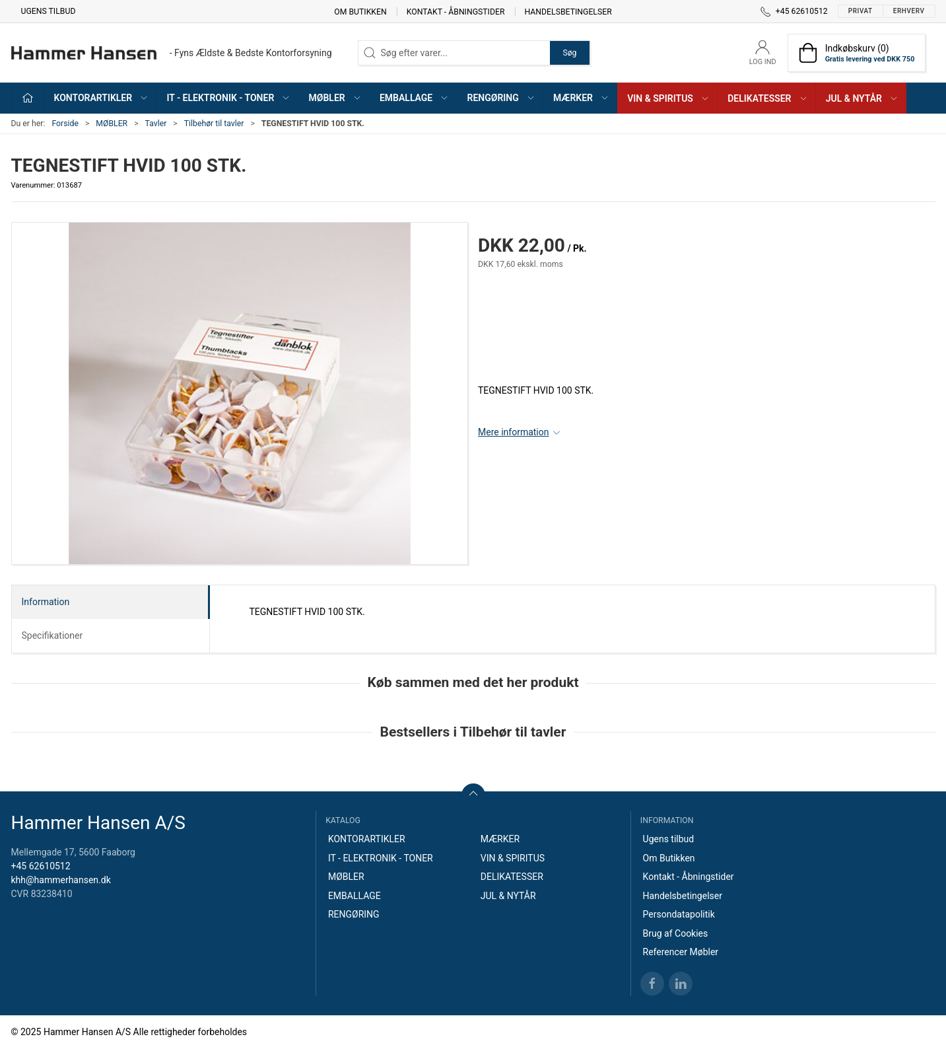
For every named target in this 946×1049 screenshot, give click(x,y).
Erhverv (909, 11)
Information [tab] (46, 602)
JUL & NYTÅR (508, 895)
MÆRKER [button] (581, 97)
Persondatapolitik (679, 914)
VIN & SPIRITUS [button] (668, 98)
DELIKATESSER (512, 876)
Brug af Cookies (675, 933)
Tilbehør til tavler (214, 123)
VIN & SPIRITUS (513, 858)
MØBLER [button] (335, 97)
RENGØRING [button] (501, 97)
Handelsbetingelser (568, 11)
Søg (569, 52)
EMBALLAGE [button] (414, 97)
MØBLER (111, 123)
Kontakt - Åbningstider (456, 11)
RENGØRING (354, 914)
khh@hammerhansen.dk (61, 880)
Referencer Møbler (681, 952)
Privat (860, 11)
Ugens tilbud (48, 11)
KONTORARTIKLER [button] (101, 97)
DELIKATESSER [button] (767, 98)
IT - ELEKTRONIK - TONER (380, 858)
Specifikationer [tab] (52, 635)
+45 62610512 (41, 866)
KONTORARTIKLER (366, 839)
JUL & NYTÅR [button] (862, 98)
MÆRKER (500, 839)
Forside (65, 123)
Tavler (156, 123)
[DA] (171, 52)
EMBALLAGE (354, 895)
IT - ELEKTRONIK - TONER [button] (228, 97)
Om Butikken (360, 11)
